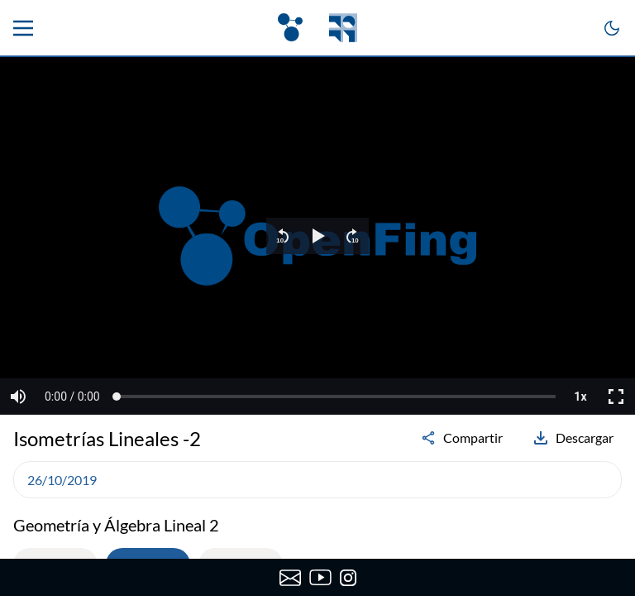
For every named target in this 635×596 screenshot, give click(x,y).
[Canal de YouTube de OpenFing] (320, 578)
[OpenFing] (317, 27)
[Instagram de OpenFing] (348, 578)
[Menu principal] (23, 28)
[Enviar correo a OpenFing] (290, 578)
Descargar (573, 438)
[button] (282, 236)
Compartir (461, 438)
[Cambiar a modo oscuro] (611, 28)
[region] (317, 236)
